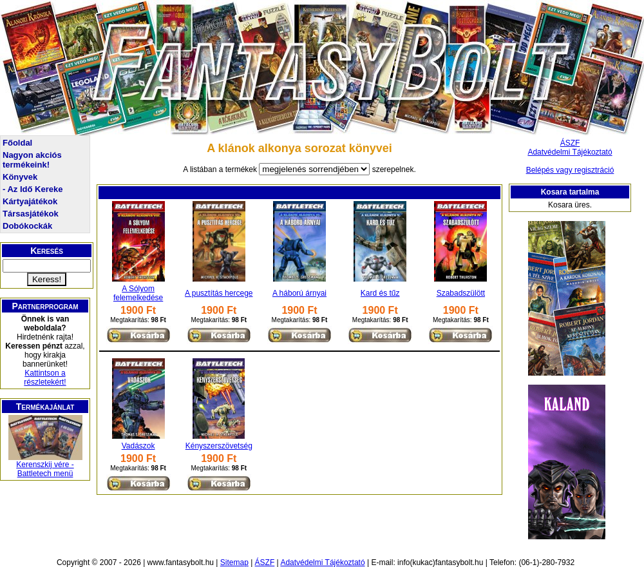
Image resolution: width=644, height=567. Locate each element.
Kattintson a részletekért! (45, 378)
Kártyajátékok (30, 201)
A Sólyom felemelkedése (138, 293)
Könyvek (20, 177)
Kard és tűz (380, 293)
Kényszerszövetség (218, 445)
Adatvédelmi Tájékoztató (569, 152)
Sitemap (234, 562)
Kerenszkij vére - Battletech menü (44, 469)
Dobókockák (27, 226)
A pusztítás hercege (218, 293)
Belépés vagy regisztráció (570, 170)
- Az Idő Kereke (32, 189)
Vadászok (138, 445)
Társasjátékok (31, 213)
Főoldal (17, 143)
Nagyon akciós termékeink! (32, 159)
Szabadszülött (461, 293)
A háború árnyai (299, 293)
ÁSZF (570, 143)
